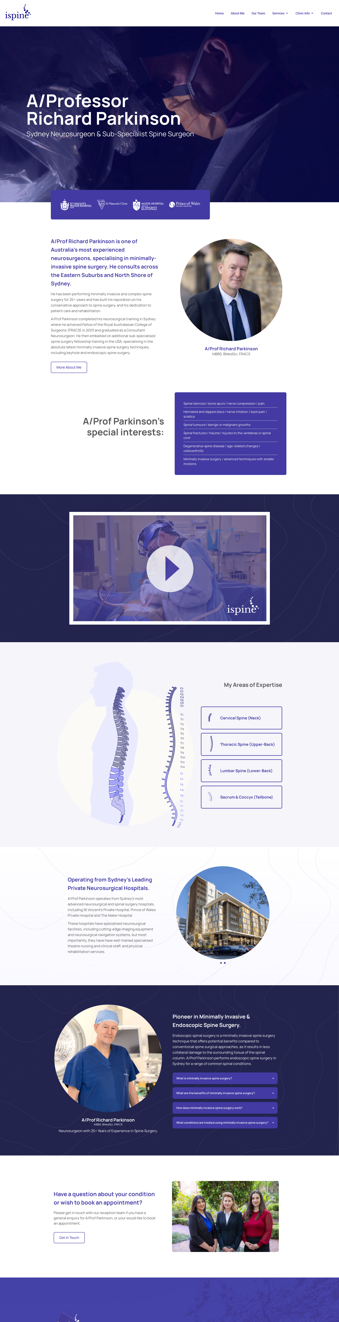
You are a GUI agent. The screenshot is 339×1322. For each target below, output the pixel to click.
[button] (280, 13)
